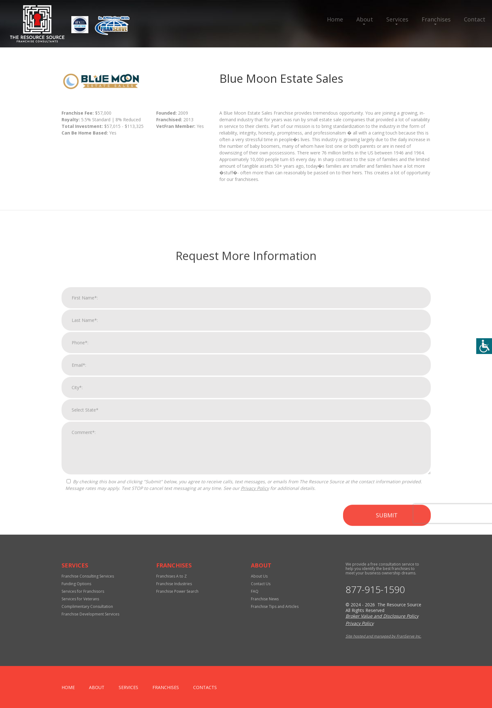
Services (397, 19)
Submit (387, 643)
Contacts (205, 687)
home (68, 687)
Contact (474, 19)
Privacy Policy (255, 617)
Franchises (436, 19)
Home (335, 19)
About (364, 19)
